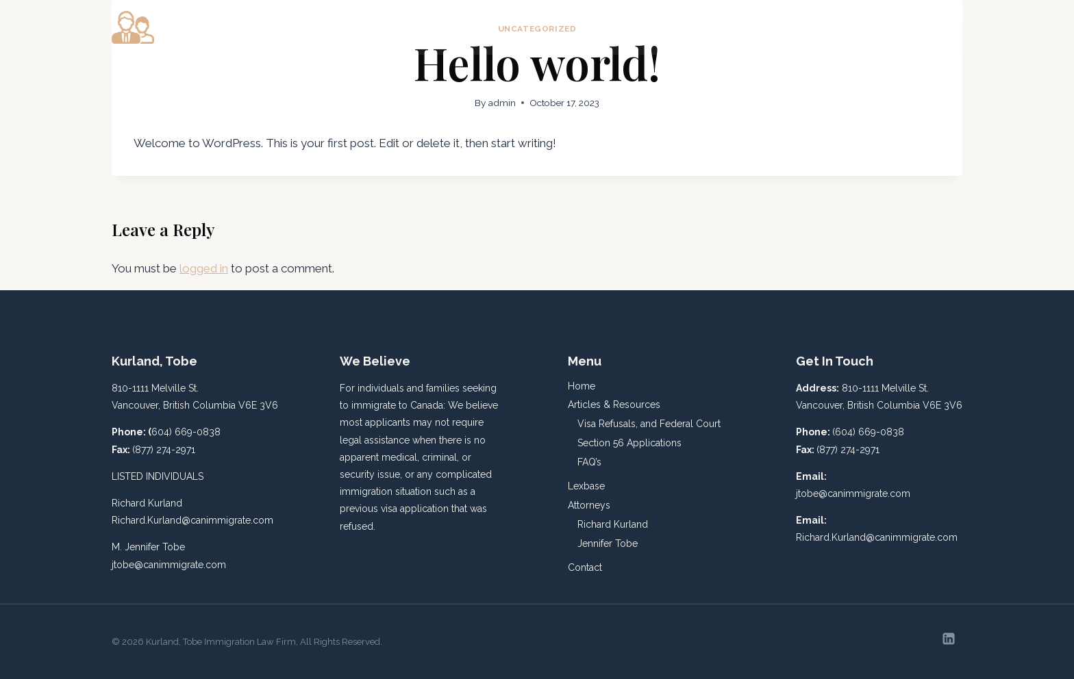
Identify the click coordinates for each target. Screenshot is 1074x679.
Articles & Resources (614, 404)
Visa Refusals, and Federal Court (649, 423)
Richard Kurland (612, 524)
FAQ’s (589, 462)
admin (502, 102)
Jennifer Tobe (607, 543)
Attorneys (589, 505)
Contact (933, 27)
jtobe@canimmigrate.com (169, 564)
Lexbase (790, 27)
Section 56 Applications (629, 442)
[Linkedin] (948, 638)
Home (592, 27)
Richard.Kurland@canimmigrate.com (192, 520)
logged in (203, 268)
